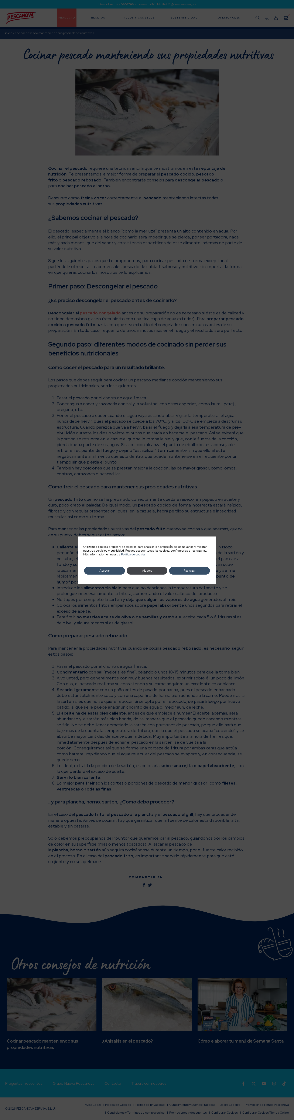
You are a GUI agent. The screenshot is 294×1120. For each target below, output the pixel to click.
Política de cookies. (133, 554)
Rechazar (189, 571)
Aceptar (104, 571)
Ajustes (147, 571)
